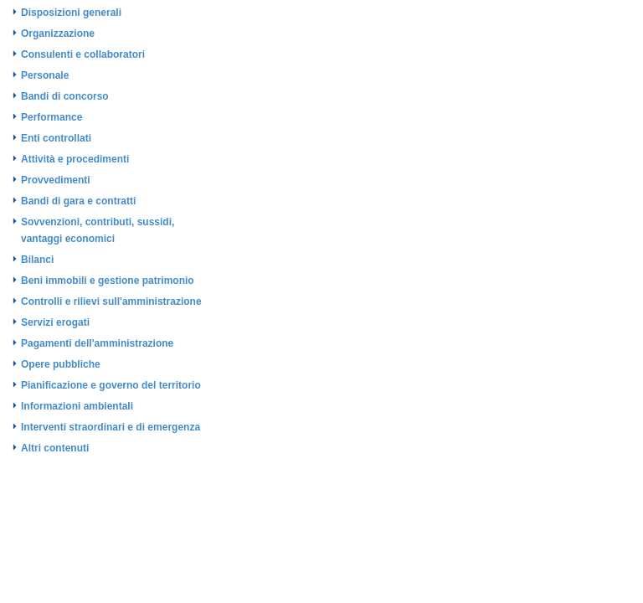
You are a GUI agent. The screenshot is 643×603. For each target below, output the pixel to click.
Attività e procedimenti (75, 159)
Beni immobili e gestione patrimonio (107, 280)
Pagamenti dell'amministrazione (97, 343)
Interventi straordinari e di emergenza (110, 427)
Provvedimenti (55, 180)
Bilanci (37, 259)
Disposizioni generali (71, 12)
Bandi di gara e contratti (78, 201)
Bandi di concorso (65, 96)
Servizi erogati (55, 322)
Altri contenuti (55, 448)
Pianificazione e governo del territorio (111, 385)
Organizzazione (58, 33)
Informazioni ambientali (77, 406)
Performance (51, 117)
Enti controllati (56, 138)
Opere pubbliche (60, 364)
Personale (45, 75)
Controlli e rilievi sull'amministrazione (111, 301)
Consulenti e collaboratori (83, 54)
